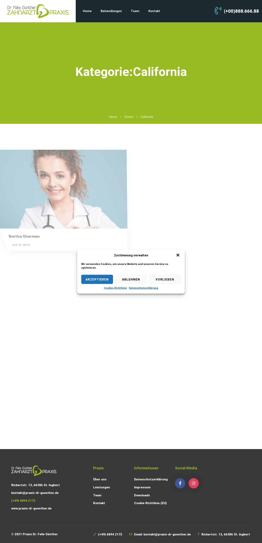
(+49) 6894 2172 (110, 534)
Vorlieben (165, 279)
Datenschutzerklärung (143, 288)
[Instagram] (194, 483)
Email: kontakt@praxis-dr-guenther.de (162, 534)
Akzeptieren (97, 279)
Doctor (128, 117)
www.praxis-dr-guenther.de (31, 508)
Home (113, 117)
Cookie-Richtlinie (115, 288)
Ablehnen (131, 279)
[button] (178, 255)
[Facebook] (180, 483)
